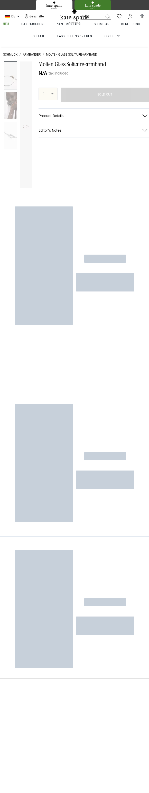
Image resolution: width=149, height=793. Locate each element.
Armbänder (32, 55)
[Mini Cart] (142, 16)
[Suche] (88, 16)
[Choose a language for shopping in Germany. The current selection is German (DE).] (12, 16)
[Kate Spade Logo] (74, 16)
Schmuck (10, 55)
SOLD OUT (104, 94)
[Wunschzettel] (119, 16)
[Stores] (33, 16)
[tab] (54, 5)
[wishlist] (26, 68)
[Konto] (130, 16)
